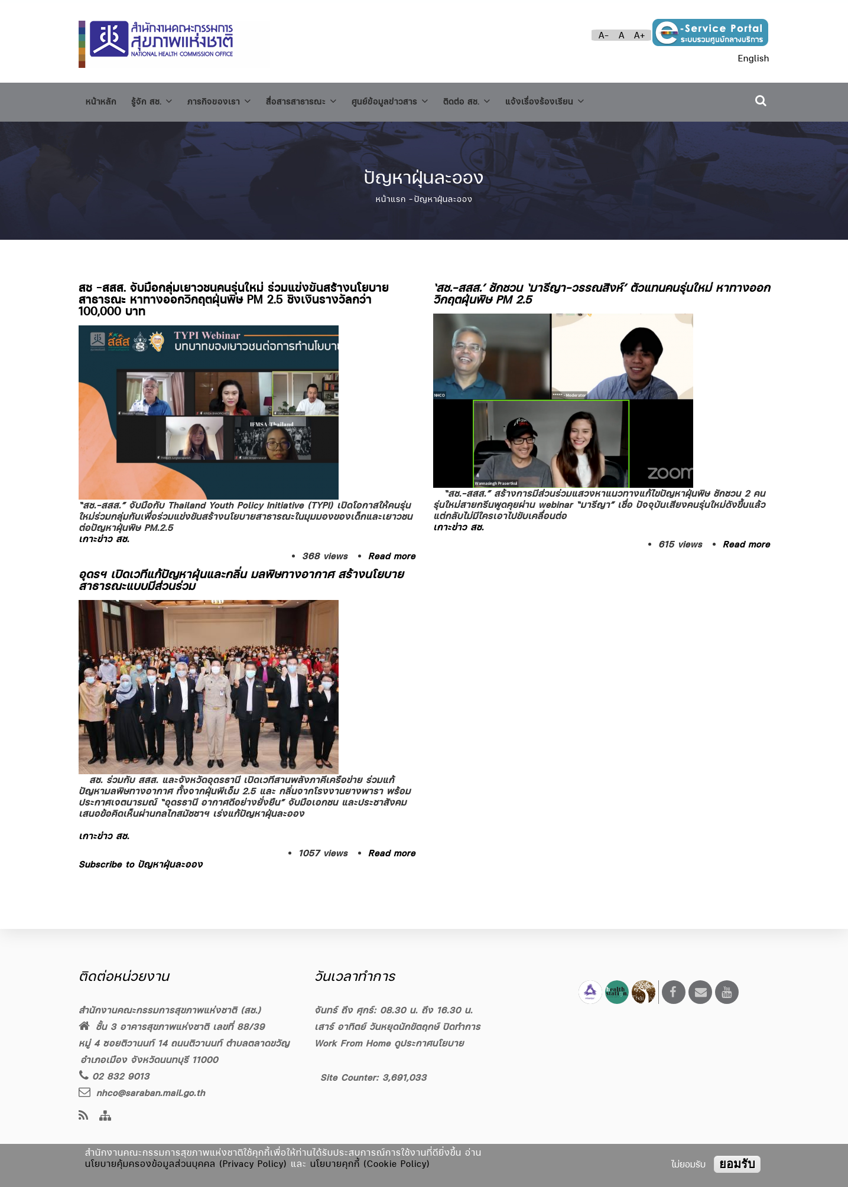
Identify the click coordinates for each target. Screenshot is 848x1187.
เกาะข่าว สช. (104, 533)
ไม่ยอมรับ (688, 1164)
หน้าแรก (391, 194)
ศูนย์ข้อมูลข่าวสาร (420, 99)
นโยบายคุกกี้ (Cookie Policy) (370, 1163)
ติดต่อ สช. (504, 99)
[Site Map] (105, 1116)
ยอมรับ (737, 1163)
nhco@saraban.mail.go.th (142, 1092)
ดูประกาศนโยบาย (429, 1043)
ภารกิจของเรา (232, 99)
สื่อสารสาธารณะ (323, 99)
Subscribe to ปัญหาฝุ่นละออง (141, 859)
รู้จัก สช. (158, 99)
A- (604, 35)
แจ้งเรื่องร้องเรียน (590, 99)
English (753, 58)
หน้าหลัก (103, 100)
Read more (391, 550)
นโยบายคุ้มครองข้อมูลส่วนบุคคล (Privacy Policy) (186, 1163)
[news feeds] (84, 1116)
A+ (639, 35)
